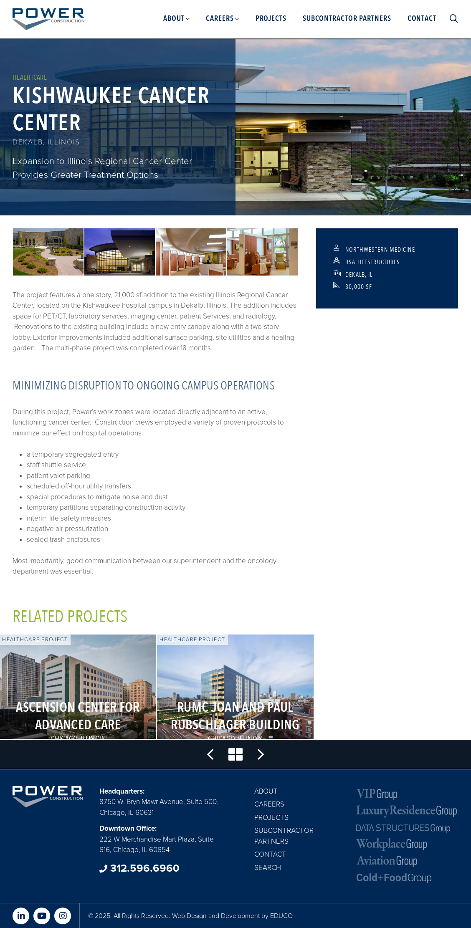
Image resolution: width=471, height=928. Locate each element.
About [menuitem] (174, 18)
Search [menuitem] (451, 19)
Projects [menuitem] (271, 18)
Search (267, 867)
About (266, 791)
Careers (269, 804)
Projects (271, 817)
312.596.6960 (139, 868)
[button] (48, 252)
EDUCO (281, 916)
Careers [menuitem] (219, 18)
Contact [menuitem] (422, 18)
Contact (270, 854)
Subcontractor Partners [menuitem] (347, 18)
